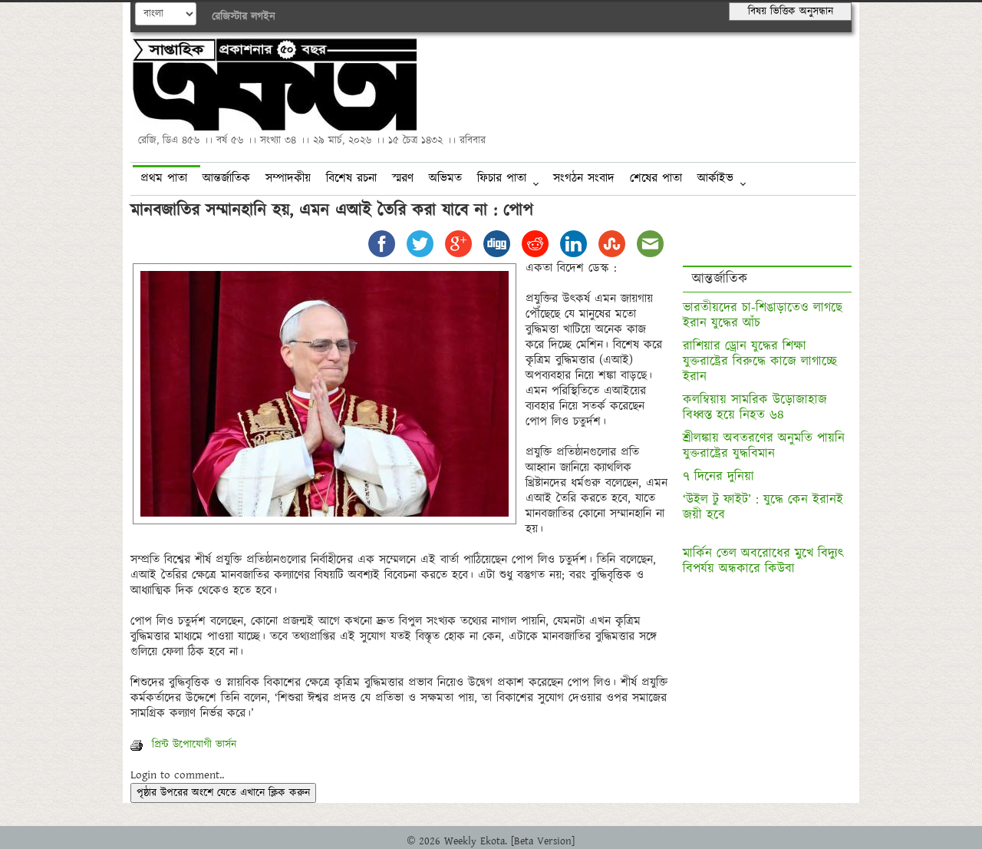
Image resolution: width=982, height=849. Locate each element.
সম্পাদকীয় (288, 178)
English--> (165, 13)
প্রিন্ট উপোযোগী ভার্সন (183, 744)
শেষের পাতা (656, 178)
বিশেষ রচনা (351, 178)
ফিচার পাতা (501, 178)
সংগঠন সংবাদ (584, 178)
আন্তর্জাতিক (226, 178)
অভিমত (445, 178)
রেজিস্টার (229, 17)
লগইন (263, 17)
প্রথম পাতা (163, 178)
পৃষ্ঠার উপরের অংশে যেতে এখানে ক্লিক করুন (223, 793)
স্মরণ (403, 178)
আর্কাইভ (715, 178)
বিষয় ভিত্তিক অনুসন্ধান (790, 11)
